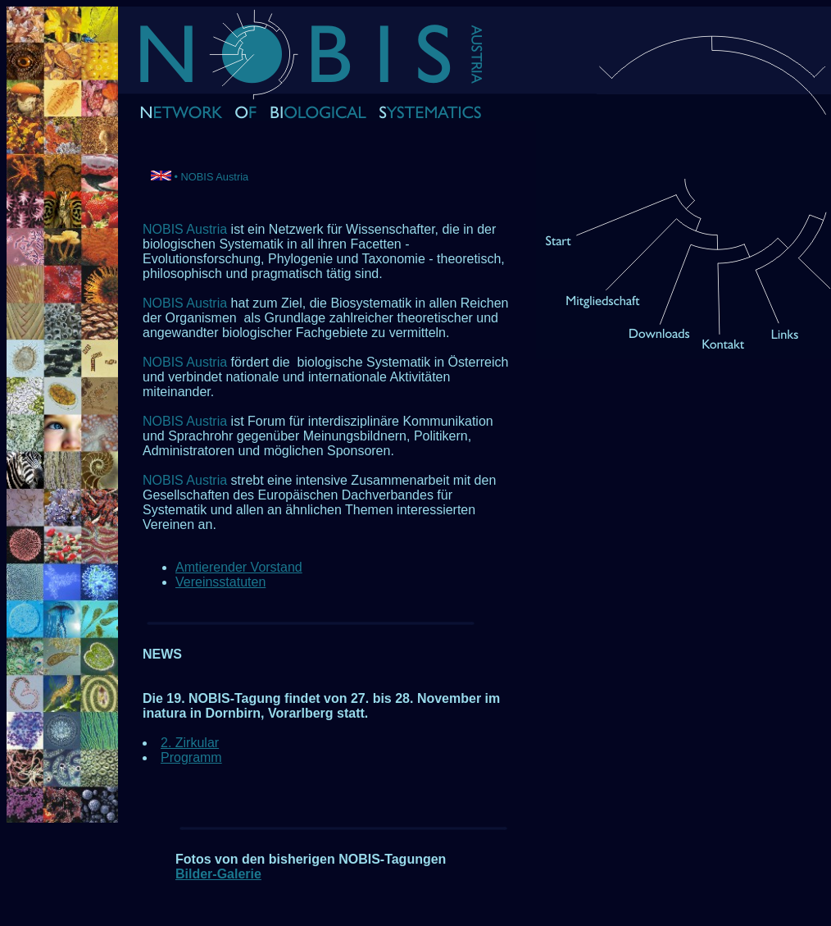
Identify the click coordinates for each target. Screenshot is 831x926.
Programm (191, 757)
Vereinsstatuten (220, 582)
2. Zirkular (190, 743)
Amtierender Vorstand (238, 567)
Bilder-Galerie (218, 874)
